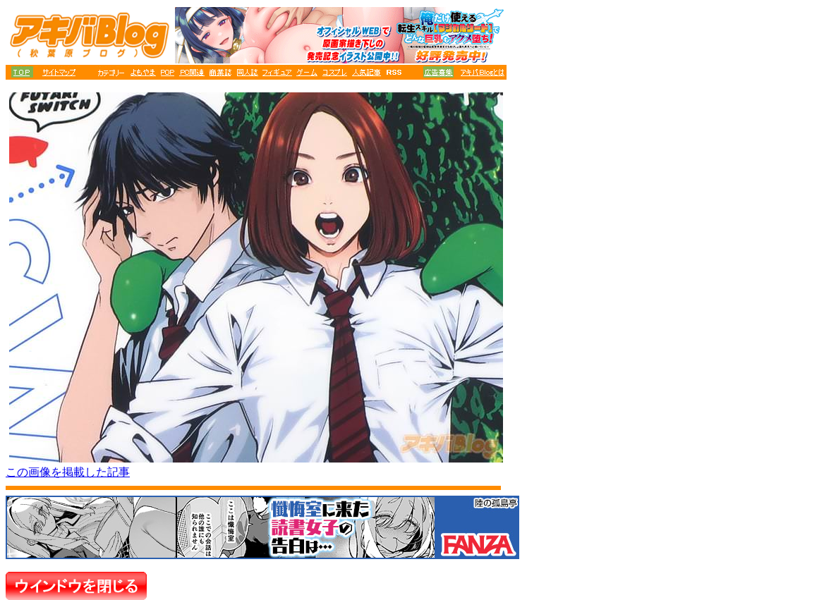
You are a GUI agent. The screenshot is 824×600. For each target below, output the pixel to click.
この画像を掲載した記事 (68, 472)
